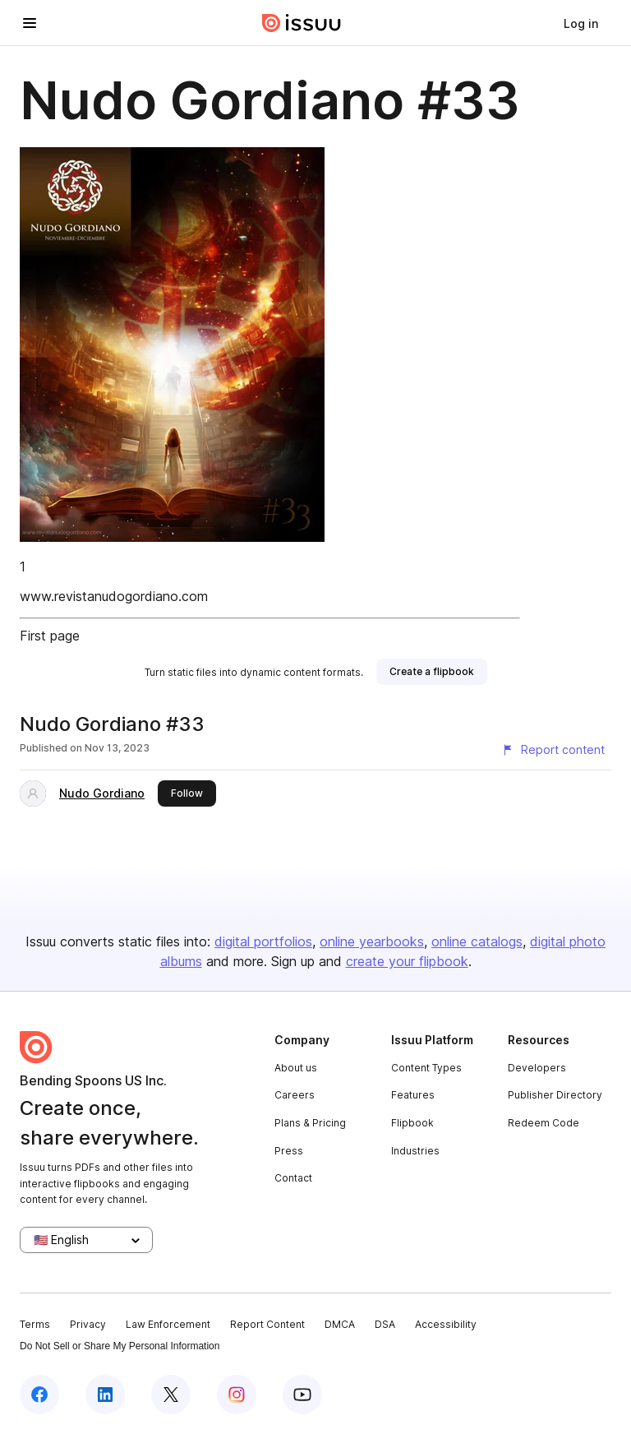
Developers (537, 1068)
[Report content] (553, 750)
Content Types (426, 1068)
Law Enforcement (168, 1324)
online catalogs (477, 941)
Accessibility (446, 1324)
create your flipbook (407, 961)
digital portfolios (263, 941)
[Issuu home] (302, 23)
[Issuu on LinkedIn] (105, 1394)
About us (295, 1068)
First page (50, 635)
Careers (294, 1095)
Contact (293, 1178)
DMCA (340, 1324)
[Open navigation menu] (29, 23)
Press (288, 1151)
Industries (415, 1151)
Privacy (88, 1324)
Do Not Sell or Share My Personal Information (119, 1346)
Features (413, 1095)
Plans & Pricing (310, 1123)
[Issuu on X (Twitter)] (171, 1394)
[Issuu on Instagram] (236, 1394)
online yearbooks (372, 941)
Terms (35, 1324)
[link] (580, 23)
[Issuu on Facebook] (39, 1394)
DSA (385, 1324)
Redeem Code (543, 1123)
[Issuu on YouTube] (302, 1394)
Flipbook (412, 1123)
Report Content (267, 1324)
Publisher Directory (555, 1095)
